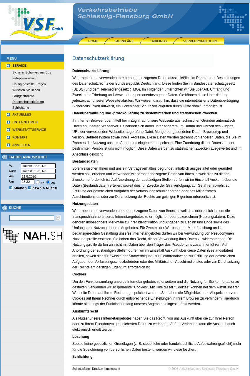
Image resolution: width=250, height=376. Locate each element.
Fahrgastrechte (23, 96)
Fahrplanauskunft (24, 78)
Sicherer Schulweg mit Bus (31, 72)
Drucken (97, 368)
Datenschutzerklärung (28, 101)
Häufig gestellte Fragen (29, 84)
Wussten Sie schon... (27, 90)
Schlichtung (20, 107)
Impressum (113, 368)
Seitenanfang (81, 368)
